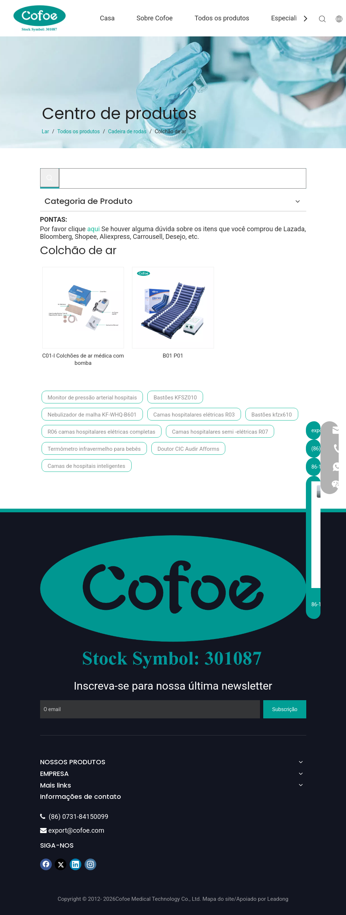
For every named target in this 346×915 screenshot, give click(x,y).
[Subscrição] (284, 709)
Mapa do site (218, 899)
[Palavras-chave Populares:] (49, 177)
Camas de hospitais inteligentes (86, 466)
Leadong (277, 899)
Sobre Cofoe (155, 18)
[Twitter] (60, 864)
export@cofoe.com (72, 830)
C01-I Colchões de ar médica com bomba (83, 359)
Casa (107, 18)
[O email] (150, 709)
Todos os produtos (222, 18)
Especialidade (291, 18)
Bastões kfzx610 (272, 414)
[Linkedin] (75, 864)
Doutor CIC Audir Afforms (188, 449)
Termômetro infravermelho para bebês (94, 449)
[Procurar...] (182, 178)
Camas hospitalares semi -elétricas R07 (220, 432)
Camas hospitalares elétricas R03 (194, 414)
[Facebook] (46, 864)
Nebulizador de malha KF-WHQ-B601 (92, 414)
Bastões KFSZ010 (175, 397)
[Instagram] (90, 864)
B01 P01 (173, 355)
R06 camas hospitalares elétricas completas (102, 432)
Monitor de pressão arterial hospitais (92, 397)
